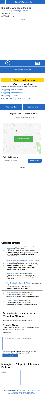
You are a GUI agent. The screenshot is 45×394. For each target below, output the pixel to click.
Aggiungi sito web (10, 96)
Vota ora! (25, 11)
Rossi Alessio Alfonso (14, 293)
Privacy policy (15, 392)
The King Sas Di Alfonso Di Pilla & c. (19, 283)
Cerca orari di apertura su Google (16, 99)
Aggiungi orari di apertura (13, 90)
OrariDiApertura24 (23, 2)
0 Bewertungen (17, 11)
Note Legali (28, 390)
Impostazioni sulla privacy (26, 392)
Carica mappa (23, 139)
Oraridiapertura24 (5, 6)
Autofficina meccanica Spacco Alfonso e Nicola (23, 260)
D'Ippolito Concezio (13, 273)
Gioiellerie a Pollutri (26, 6)
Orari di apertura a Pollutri (15, 6)
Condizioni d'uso (36, 390)
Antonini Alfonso (12, 300)
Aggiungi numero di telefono (14, 93)
